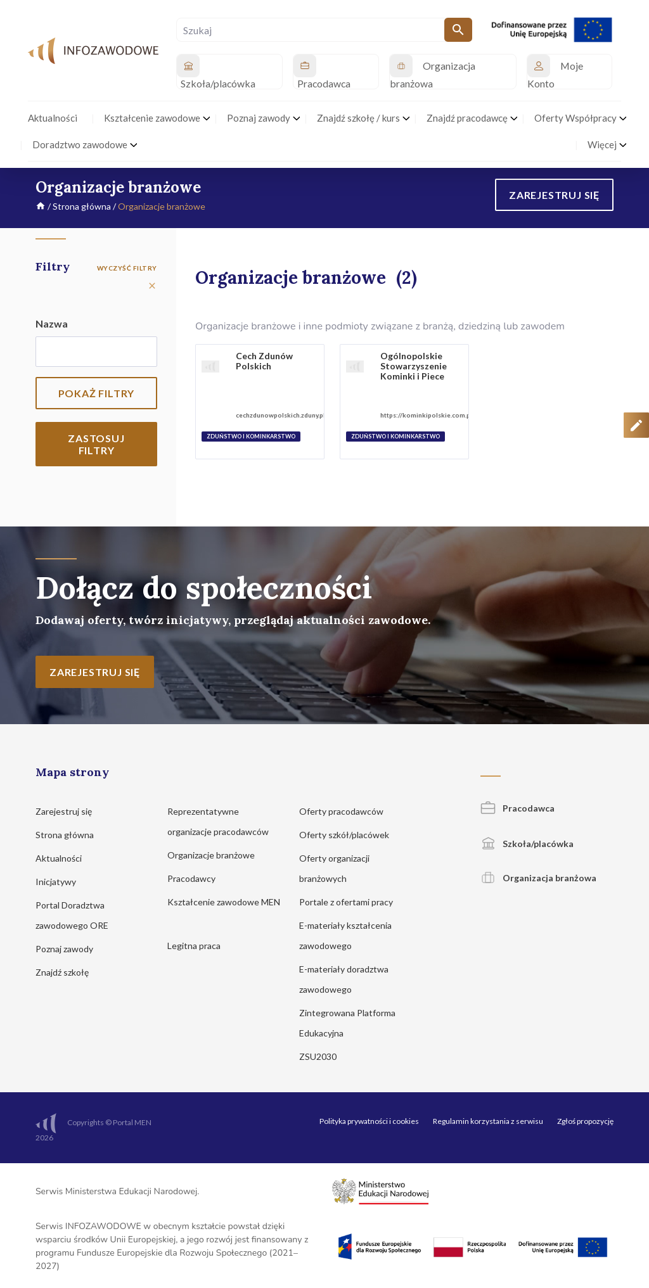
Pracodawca (517, 808)
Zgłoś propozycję (585, 1121)
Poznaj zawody (70, 948)
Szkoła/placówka (527, 843)
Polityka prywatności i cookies (369, 1121)
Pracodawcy (197, 878)
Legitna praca (194, 945)
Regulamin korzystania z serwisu (488, 1121)
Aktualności (64, 858)
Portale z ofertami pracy (352, 901)
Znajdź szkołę (68, 972)
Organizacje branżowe (217, 855)
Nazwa (51, 323)
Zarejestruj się (69, 811)
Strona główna (82, 206)
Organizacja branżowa (538, 877)
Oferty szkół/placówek (350, 834)
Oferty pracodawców (347, 811)
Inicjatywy (61, 881)
